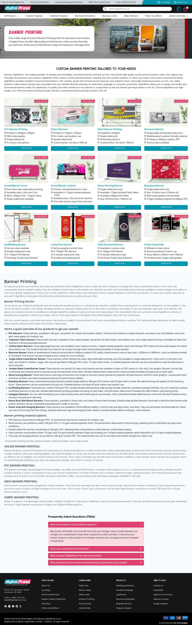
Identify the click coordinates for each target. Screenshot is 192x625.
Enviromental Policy (50, 594)
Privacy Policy (85, 603)
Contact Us (158, 585)
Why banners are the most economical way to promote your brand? (96, 562)
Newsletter (158, 590)
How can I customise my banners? (96, 548)
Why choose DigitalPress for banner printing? (96, 555)
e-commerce (164, 623)
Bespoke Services (124, 603)
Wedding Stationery (125, 585)
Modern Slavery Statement (54, 599)
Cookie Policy (85, 608)
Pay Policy (46, 603)
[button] (11, 16)
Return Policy (85, 590)
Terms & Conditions (50, 608)
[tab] (96, 524)
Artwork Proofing (86, 599)
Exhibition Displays (124, 590)
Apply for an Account (163, 594)
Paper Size (83, 585)
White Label (84, 594)
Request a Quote (123, 608)
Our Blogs (46, 590)
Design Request (161, 603)
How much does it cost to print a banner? (96, 524)
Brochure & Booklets (125, 599)
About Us (46, 585)
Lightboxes (121, 594)
